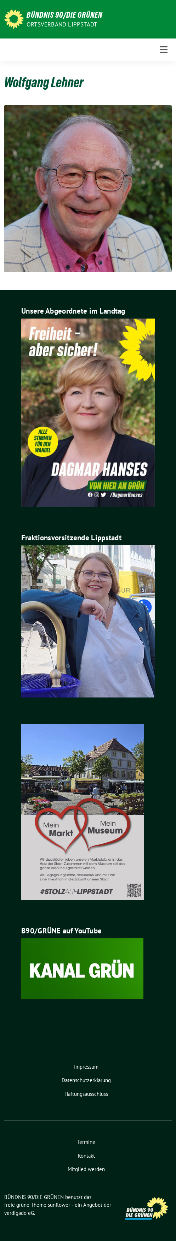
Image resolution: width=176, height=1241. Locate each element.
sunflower (59, 1204)
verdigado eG (19, 1213)
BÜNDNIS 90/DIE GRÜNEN (64, 14)
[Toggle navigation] (163, 49)
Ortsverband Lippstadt (62, 24)
